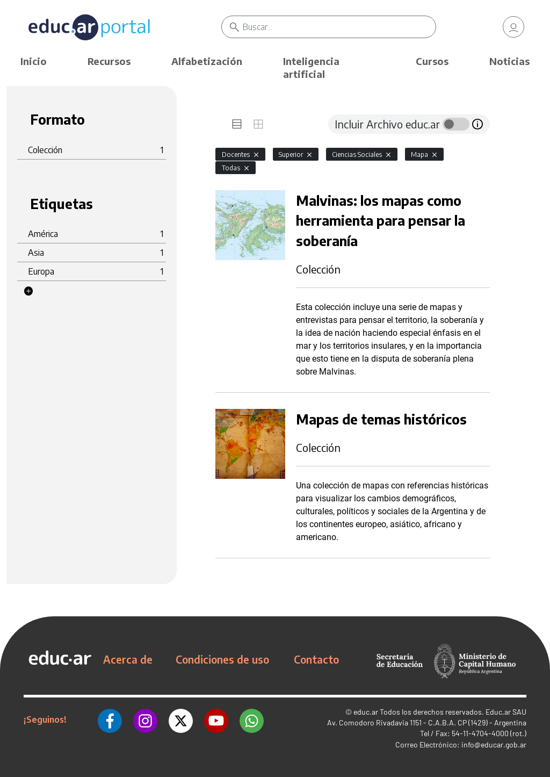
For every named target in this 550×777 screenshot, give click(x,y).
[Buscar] (339, 27)
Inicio (33, 61)
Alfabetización (206, 61)
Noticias (509, 61)
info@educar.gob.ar (493, 744)
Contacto (316, 659)
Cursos (432, 61)
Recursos (109, 61)
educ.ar (365, 711)
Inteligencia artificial (311, 67)
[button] (28, 291)
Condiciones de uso (222, 659)
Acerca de (128, 659)
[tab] (237, 124)
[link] (513, 27)
